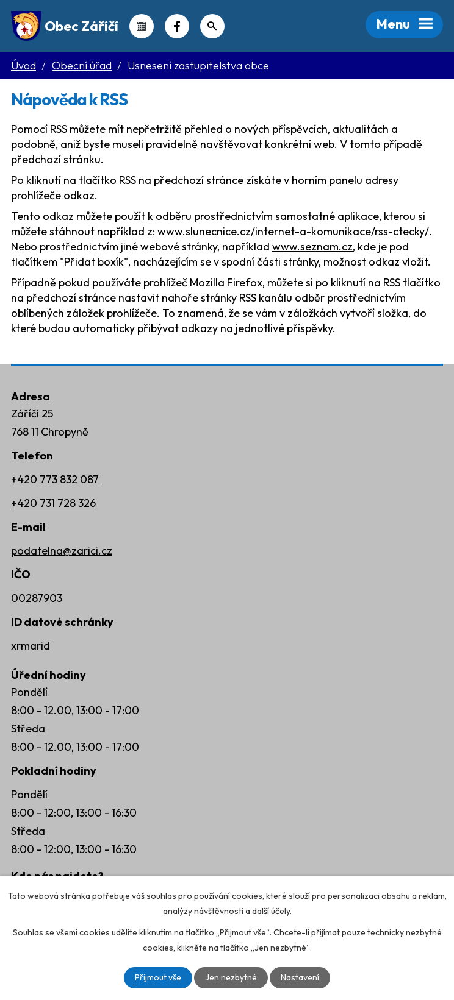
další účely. (272, 911)
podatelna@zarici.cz (61, 551)
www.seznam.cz (312, 246)
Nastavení (300, 977)
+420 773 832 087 (55, 479)
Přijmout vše (158, 977)
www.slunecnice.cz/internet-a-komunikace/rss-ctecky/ (293, 231)
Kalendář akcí (141, 26)
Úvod (23, 66)
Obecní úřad (82, 66)
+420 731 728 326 (53, 503)
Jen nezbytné (231, 977)
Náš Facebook (177, 26)
